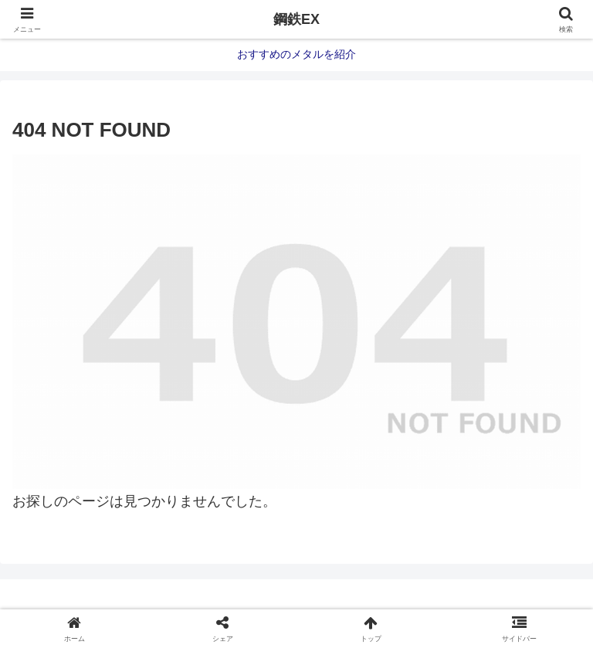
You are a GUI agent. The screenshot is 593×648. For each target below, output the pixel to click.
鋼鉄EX (296, 19)
